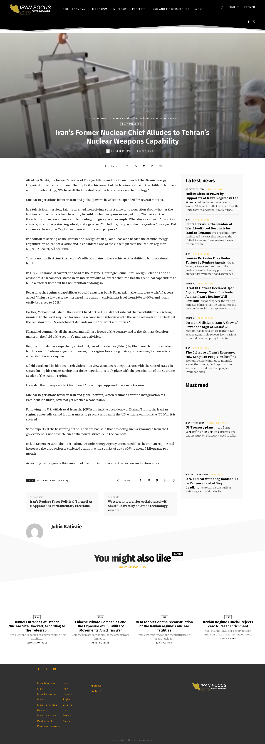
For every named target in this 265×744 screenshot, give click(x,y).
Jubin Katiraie (123, 151)
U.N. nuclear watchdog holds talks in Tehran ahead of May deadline (211, 483)
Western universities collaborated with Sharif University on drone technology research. (138, 506)
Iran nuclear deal (46, 480)
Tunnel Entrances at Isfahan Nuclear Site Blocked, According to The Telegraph (37, 626)
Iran (188, 220)
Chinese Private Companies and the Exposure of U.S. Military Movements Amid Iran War (101, 626)
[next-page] (136, 651)
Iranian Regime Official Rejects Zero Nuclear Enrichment (228, 624)
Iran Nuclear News (96, 118)
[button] (222, 7)
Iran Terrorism (194, 423)
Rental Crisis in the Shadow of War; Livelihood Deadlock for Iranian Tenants (208, 228)
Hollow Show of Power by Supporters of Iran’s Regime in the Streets (211, 198)
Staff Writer (228, 638)
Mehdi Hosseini (100, 642)
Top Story (63, 480)
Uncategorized (194, 189)
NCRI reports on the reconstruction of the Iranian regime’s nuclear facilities (164, 626)
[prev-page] (127, 651)
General (190, 284)
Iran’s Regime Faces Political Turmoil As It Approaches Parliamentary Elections (61, 504)
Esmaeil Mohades (37, 642)
